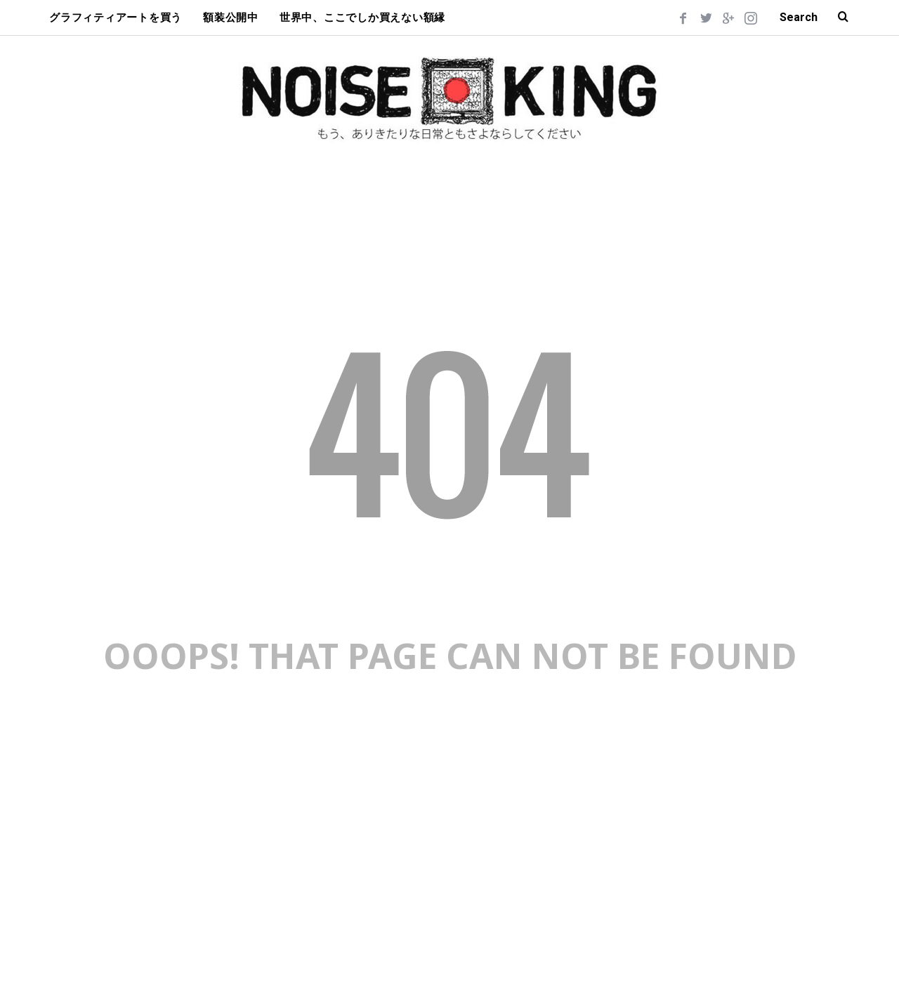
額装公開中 (230, 17)
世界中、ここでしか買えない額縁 (362, 17)
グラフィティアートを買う (115, 17)
